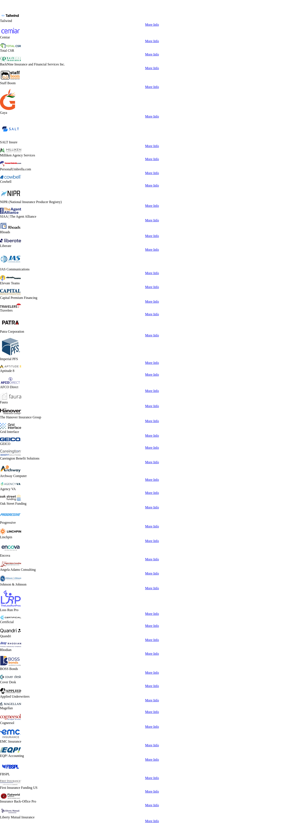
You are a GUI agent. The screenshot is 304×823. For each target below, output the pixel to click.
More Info (152, 24)
